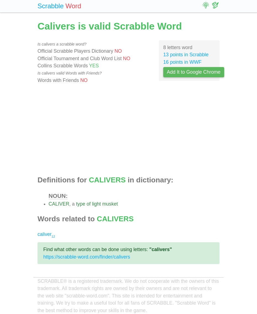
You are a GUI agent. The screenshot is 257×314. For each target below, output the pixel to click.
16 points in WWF (182, 62)
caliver (46, 234)
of (89, 204)
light (96, 204)
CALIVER (59, 204)
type (80, 204)
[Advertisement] (128, 130)
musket (110, 204)
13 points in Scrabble (185, 54)
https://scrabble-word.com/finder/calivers (86, 257)
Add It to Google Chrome (194, 72)
